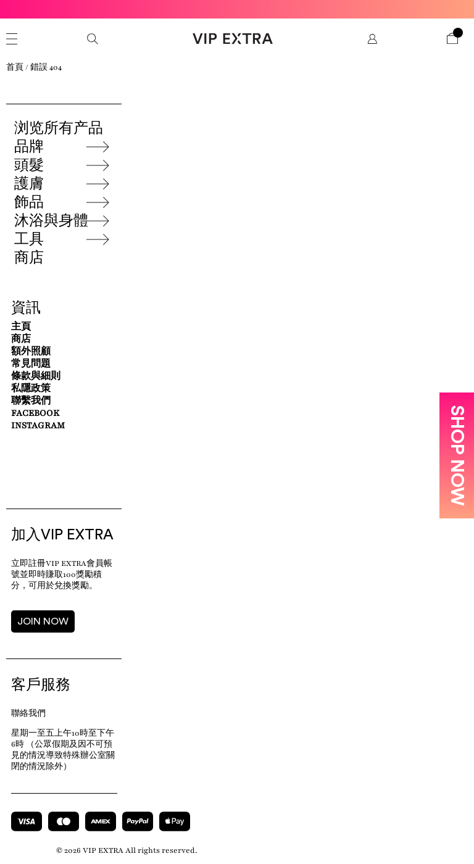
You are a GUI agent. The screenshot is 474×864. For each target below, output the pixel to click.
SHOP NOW (456, 455)
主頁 (21, 327)
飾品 (29, 202)
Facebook (35, 413)
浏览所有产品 (58, 128)
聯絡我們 (28, 713)
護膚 (29, 184)
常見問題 (31, 364)
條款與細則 (35, 376)
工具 (29, 239)
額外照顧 (31, 351)
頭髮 (29, 165)
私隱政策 (31, 388)
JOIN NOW (43, 621)
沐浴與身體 (51, 221)
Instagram (38, 425)
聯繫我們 (31, 401)
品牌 (29, 146)
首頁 (14, 67)
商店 (29, 258)
